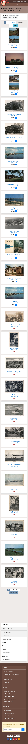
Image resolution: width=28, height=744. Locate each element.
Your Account (16, 1)
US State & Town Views (14, 629)
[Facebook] (8, 739)
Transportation (6, 652)
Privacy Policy (8, 679)
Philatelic (4, 649)
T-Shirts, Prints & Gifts (10, 699)
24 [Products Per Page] (11, 25)
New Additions (5, 659)
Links (5, 687)
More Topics (5, 656)
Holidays (4, 642)
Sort (15, 25)
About (5, 668)
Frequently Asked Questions (12, 674)
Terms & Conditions (10, 677)
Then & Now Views (9, 716)
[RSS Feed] (19, 739)
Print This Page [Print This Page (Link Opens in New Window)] (13, 592)
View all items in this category (10, 17)
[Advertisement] (14, 608)
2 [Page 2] (7, 22)
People (4, 646)
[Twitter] (10, 739)
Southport (5, 635)
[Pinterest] (16, 739)
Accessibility (8, 710)
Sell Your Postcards (10, 691)
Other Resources (9, 718)
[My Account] (17, 4)
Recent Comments (9, 713)
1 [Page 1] (8, 590)
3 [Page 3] (13, 590)
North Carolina (6, 632)
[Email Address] (12, 729)
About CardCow (9, 671)
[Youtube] (13, 739)
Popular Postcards (9, 696)
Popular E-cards (9, 701)
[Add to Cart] (16, 47)
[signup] (23, 729)
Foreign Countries (6, 639)
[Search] (14, 4)
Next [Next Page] (14, 22)
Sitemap (7, 682)
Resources (6, 706)
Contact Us (22, 1)
